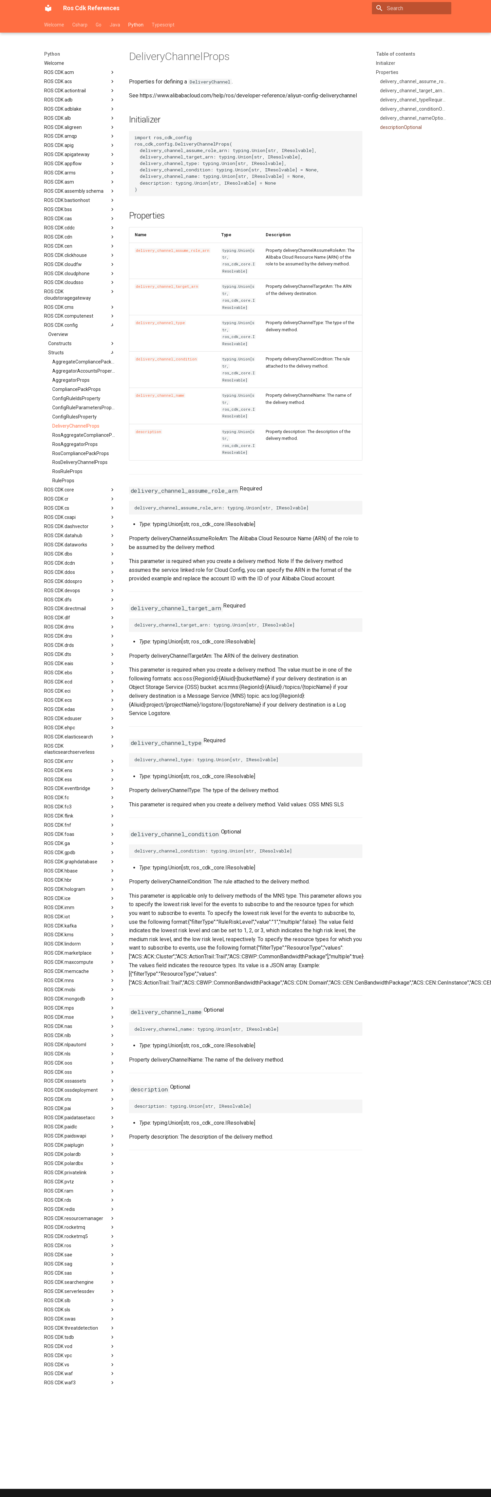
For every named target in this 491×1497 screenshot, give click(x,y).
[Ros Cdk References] (48, 8)
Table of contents (395, 54)
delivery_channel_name (160, 395)
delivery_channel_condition (166, 359)
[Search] (416, 8)
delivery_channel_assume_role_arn (172, 250)
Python (136, 24)
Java (115, 24)
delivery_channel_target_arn (167, 286)
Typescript (163, 24)
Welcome (54, 24)
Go (98, 24)
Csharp (80, 24)
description (148, 431)
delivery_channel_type (160, 322)
